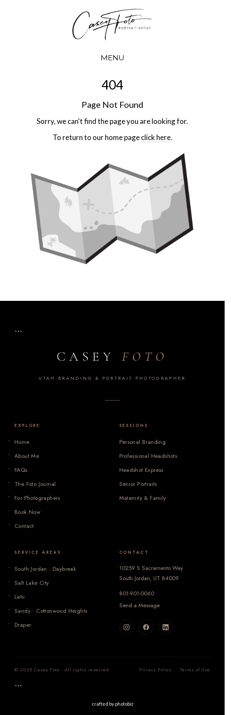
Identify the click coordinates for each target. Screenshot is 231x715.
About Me (26, 456)
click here (156, 137)
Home (22, 442)
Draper (22, 625)
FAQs (21, 470)
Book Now (27, 512)
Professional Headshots (148, 456)
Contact (24, 526)
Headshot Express (141, 470)
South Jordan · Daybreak (45, 569)
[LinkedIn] (165, 627)
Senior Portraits (138, 484)
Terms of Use (195, 669)
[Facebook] (146, 627)
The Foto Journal (35, 484)
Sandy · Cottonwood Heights (50, 611)
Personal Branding (142, 442)
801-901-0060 (136, 593)
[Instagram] (126, 627)
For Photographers (37, 498)
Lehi (19, 597)
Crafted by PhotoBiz (112, 704)
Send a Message (139, 605)
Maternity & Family (142, 498)
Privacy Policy (155, 669)
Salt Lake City (31, 583)
